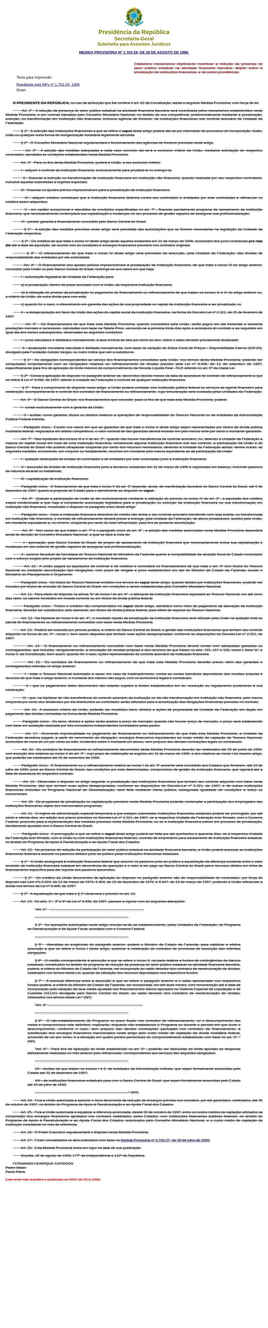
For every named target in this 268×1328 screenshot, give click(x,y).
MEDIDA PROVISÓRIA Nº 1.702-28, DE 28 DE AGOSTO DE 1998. (134, 52)
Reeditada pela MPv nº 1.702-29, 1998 (47, 84)
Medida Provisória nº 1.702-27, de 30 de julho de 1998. (165, 1140)
